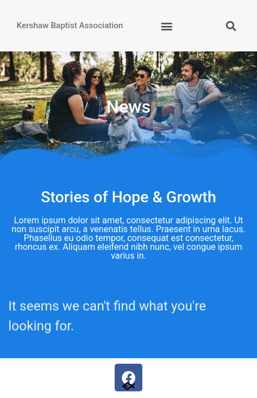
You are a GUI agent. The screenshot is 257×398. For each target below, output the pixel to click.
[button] (166, 26)
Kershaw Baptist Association (70, 25)
